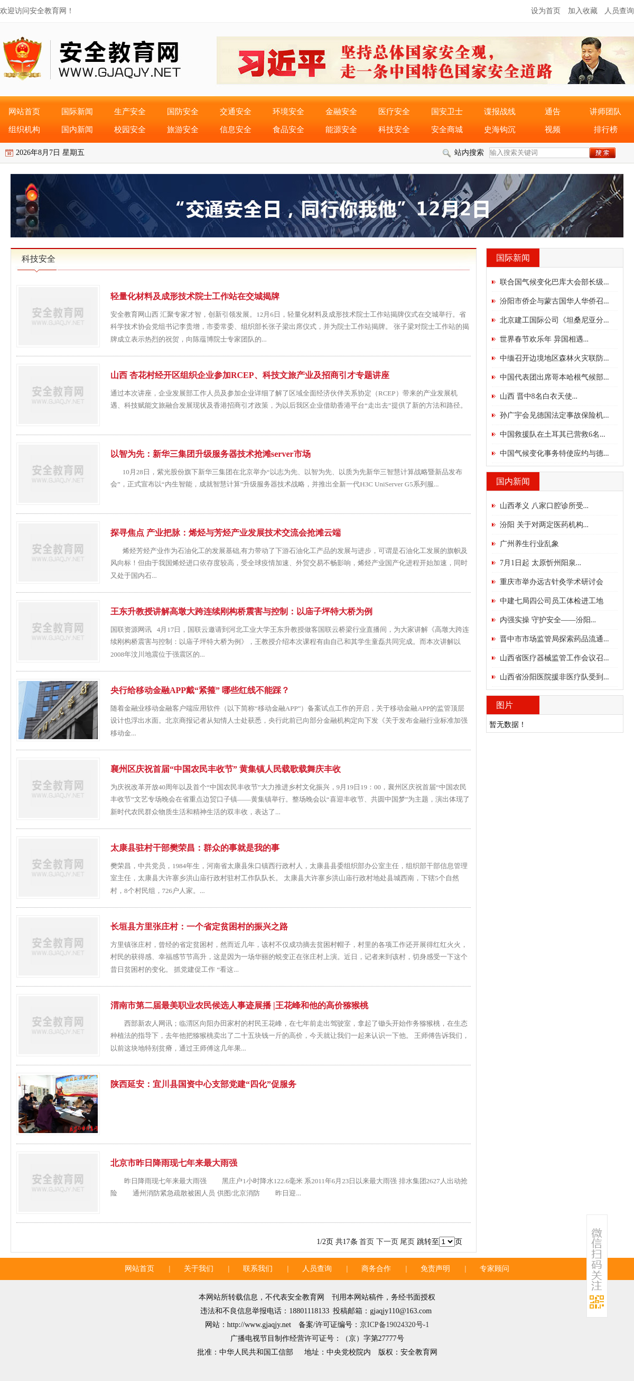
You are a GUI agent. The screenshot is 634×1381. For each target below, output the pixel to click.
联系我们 (258, 1269)
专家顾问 (494, 1269)
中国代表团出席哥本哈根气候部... (554, 377)
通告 (553, 111)
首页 (366, 1242)
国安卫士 (447, 111)
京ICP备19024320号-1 (394, 1325)
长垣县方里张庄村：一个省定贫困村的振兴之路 (199, 926)
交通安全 (235, 111)
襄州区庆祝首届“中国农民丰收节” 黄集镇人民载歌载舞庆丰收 (225, 769)
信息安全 (235, 129)
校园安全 (130, 129)
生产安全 (130, 111)
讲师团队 (605, 111)
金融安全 (341, 111)
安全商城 (447, 129)
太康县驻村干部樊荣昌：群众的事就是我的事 (194, 847)
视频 (553, 129)
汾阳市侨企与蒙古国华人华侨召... (554, 301)
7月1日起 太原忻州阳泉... (540, 563)
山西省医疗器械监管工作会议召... (554, 658)
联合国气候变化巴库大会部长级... (554, 282)
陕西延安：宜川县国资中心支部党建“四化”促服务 (203, 1084)
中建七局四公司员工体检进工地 (551, 601)
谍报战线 (500, 111)
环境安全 (288, 111)
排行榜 (606, 129)
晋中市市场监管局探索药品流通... (554, 639)
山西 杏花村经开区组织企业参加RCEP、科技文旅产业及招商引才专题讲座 (249, 375)
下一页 (387, 1242)
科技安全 (394, 129)
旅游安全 (183, 129)
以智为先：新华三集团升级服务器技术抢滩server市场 (210, 453)
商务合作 (376, 1269)
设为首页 (546, 11)
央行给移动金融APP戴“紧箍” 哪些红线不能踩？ (200, 690)
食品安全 (288, 129)
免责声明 (435, 1269)
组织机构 (24, 129)
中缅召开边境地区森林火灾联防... (554, 358)
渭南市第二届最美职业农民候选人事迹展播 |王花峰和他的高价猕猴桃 (239, 1005)
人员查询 (619, 11)
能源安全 (341, 129)
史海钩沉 (500, 129)
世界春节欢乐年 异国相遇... (544, 339)
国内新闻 (77, 129)
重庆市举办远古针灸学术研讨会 (551, 582)
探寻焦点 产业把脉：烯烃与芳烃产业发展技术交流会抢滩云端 (225, 532)
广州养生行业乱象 (529, 544)
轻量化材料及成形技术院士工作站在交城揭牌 (194, 296)
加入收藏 (583, 11)
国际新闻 (77, 111)
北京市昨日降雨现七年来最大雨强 (173, 1162)
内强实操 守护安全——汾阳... (548, 620)
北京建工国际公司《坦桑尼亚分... (554, 320)
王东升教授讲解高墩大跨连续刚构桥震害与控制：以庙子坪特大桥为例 (241, 611)
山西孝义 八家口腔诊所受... (544, 506)
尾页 (407, 1242)
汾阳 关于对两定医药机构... (544, 525)
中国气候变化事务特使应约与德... (554, 453)
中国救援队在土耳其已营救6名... (552, 434)
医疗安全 (394, 111)
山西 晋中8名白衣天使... (538, 396)
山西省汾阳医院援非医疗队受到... (554, 677)
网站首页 (24, 111)
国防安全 (183, 111)
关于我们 (198, 1269)
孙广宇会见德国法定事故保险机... (554, 415)
